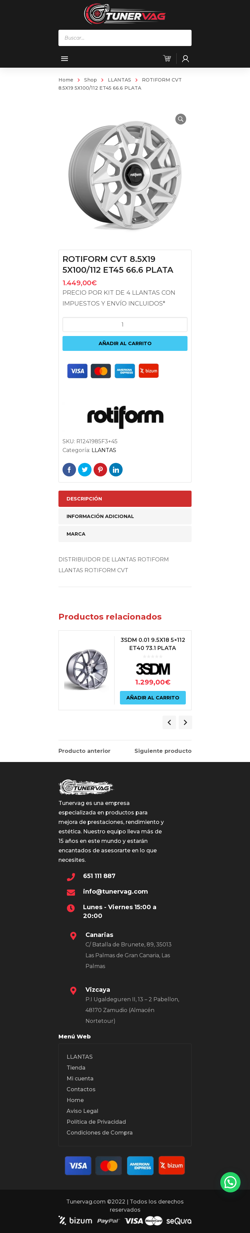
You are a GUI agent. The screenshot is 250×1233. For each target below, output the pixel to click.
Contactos (81, 1089)
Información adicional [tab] (100, 516)
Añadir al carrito (125, 343)
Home (65, 80)
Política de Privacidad (96, 1122)
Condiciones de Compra (100, 1132)
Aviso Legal (82, 1111)
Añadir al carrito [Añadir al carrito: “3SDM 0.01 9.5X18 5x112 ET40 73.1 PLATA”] (152, 698)
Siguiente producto (163, 751)
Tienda (76, 1067)
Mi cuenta (80, 1078)
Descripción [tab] (84, 499)
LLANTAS (119, 80)
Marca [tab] (76, 534)
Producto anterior (84, 751)
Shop (90, 80)
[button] (180, 119)
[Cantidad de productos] (125, 324)
